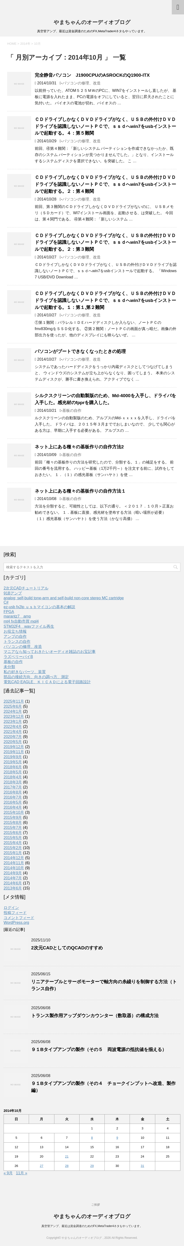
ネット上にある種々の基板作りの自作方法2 (79, 446)
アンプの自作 (15, 636)
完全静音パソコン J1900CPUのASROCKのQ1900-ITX (92, 75)
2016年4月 (13, 807)
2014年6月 (13, 883)
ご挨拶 (95, 1204)
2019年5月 (13, 762)
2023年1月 (13, 722)
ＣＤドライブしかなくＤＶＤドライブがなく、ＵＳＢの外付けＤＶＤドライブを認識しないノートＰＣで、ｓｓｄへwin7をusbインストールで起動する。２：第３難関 (105, 242)
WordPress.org (16, 922)
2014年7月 (13, 878)
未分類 (9, 667)
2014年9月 (13, 873)
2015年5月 (13, 838)
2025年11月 (14, 701)
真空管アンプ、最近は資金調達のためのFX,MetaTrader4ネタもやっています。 (92, 1226)
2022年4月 (13, 727)
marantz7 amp (17, 616)
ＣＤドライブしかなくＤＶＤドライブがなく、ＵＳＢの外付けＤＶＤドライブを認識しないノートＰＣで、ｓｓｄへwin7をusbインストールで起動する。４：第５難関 (105, 126)
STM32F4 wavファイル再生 (29, 626)
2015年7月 (13, 828)
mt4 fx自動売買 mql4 (21, 621)
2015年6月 (13, 833)
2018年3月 (13, 782)
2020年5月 (13, 742)
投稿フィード (15, 913)
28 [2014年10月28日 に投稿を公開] (66, 1166)
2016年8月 (13, 792)
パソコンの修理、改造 (81, 83)
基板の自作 (71, 410)
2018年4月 (13, 777)
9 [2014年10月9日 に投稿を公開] (117, 1138)
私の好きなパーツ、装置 (25, 672)
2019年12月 (14, 747)
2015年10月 (14, 812)
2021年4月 (13, 732)
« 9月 (8, 1173)
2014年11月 (14, 863)
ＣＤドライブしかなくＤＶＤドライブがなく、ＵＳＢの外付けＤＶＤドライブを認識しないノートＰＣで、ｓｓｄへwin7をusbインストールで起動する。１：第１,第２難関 (105, 300)
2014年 (25, 43)
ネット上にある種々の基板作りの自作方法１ (80, 491)
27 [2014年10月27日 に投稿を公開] (41, 1166)
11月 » (21, 1173)
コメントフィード (19, 918)
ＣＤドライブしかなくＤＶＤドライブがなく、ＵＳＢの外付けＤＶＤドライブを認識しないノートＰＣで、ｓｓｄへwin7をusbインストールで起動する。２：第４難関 (105, 184)
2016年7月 (13, 797)
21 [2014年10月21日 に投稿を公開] (66, 1156)
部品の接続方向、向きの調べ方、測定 (36, 677)
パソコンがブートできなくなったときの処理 (80, 351)
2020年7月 (13, 737)
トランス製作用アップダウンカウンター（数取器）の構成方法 (95, 1015)
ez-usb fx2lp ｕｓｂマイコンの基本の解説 (39, 607)
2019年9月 (13, 757)
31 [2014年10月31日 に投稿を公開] (142, 1166)
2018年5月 (13, 772)
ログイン (11, 908)
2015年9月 (13, 817)
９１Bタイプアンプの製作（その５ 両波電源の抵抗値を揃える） (99, 1049)
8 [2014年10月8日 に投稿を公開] (92, 1138)
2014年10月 (14, 868)
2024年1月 (13, 711)
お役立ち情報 (15, 631)
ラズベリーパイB (18, 657)
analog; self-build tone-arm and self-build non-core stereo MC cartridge (64, 598)
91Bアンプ (13, 593)
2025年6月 (13, 706)
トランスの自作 (17, 641)
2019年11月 (14, 752)
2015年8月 (13, 822)
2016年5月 (13, 802)
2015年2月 (13, 848)
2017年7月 (13, 787)
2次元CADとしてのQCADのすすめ (67, 947)
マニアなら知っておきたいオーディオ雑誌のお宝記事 (50, 652)
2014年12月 (14, 858)
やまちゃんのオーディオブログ (92, 22)
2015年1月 (13, 853)
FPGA (9, 612)
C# (6, 602)
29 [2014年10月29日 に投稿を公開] (92, 1166)
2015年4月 (13, 843)
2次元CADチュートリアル (26, 588)
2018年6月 (13, 767)
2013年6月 (13, 888)
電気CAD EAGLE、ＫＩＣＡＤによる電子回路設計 (47, 682)
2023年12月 (14, 716)
